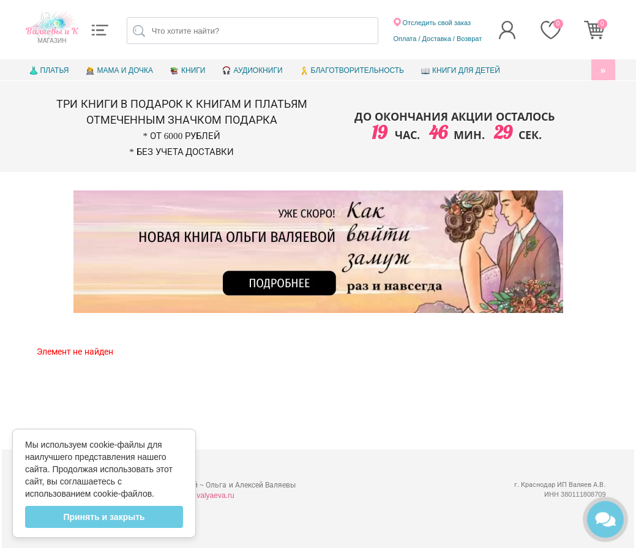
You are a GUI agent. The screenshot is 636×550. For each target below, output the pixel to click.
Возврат (469, 38)
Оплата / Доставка (422, 38)
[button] (99, 30)
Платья (54, 70)
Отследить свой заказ (432, 22)
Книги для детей (466, 70)
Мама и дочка (124, 70)
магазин (52, 34)
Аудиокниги (257, 70)
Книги (193, 70)
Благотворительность (357, 70)
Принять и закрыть (103, 517)
